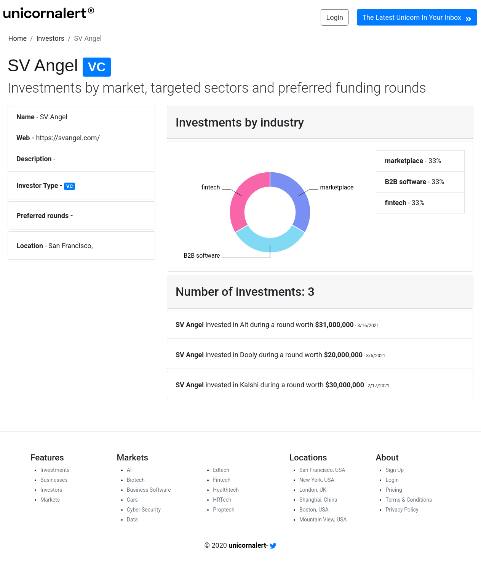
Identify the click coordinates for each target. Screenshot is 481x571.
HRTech (222, 500)
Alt (244, 325)
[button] (17, 38)
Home (17, 38)
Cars (132, 500)
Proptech (223, 510)
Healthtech (226, 490)
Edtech (221, 470)
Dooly (248, 355)
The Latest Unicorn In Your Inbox (416, 17)
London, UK (312, 490)
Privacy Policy (401, 510)
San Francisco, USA (322, 470)
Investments (55, 470)
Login (334, 17)
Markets (50, 500)
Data (132, 519)
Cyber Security (144, 510)
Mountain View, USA (323, 519)
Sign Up (394, 470)
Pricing (393, 490)
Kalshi (249, 385)
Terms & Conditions (408, 500)
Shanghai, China (318, 500)
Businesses (53, 480)
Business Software (149, 490)
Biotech (136, 480)
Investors (50, 38)
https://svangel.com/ (68, 138)
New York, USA (316, 480)
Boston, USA (314, 510)
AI (129, 470)
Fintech (221, 480)
